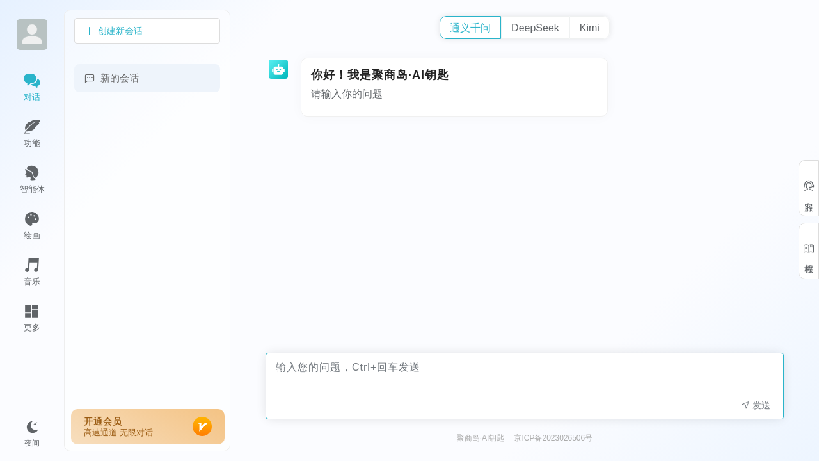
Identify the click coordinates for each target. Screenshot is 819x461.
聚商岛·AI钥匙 (481, 437)
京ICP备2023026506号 (553, 437)
